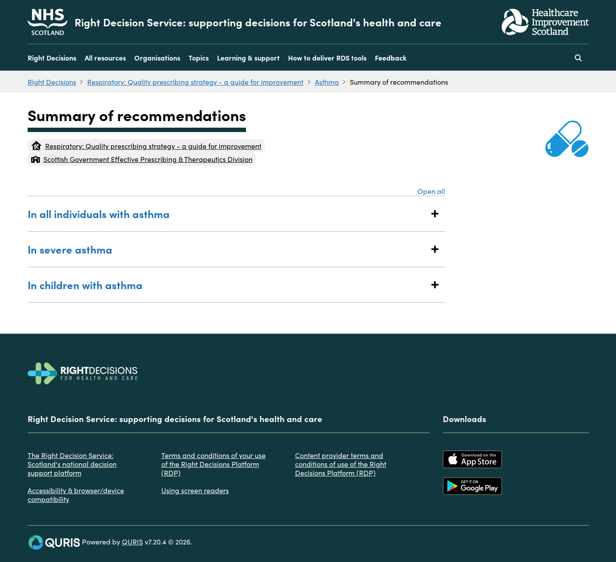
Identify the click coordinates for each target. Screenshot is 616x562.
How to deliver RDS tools (327, 57)
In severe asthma (228, 249)
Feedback (390, 57)
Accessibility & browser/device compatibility (76, 494)
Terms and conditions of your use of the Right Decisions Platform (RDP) (213, 464)
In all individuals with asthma (228, 213)
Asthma (327, 81)
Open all (431, 190)
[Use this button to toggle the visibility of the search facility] (578, 57)
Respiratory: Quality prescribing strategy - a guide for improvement (195, 81)
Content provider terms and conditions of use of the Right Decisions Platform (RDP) (340, 464)
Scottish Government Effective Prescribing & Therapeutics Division (142, 159)
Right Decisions (52, 57)
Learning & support (248, 57)
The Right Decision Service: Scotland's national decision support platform (72, 464)
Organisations (157, 57)
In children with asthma (228, 284)
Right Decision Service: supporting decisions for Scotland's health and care (258, 22)
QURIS (132, 541)
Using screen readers (195, 490)
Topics (199, 57)
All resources (105, 57)
